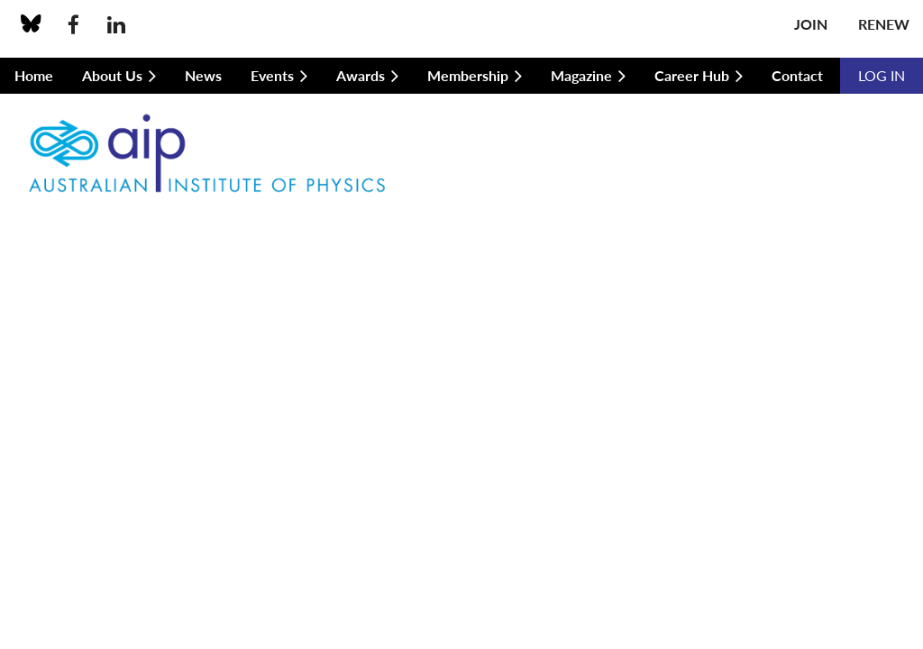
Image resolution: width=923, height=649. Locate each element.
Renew (883, 23)
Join (810, 23)
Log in (881, 75)
